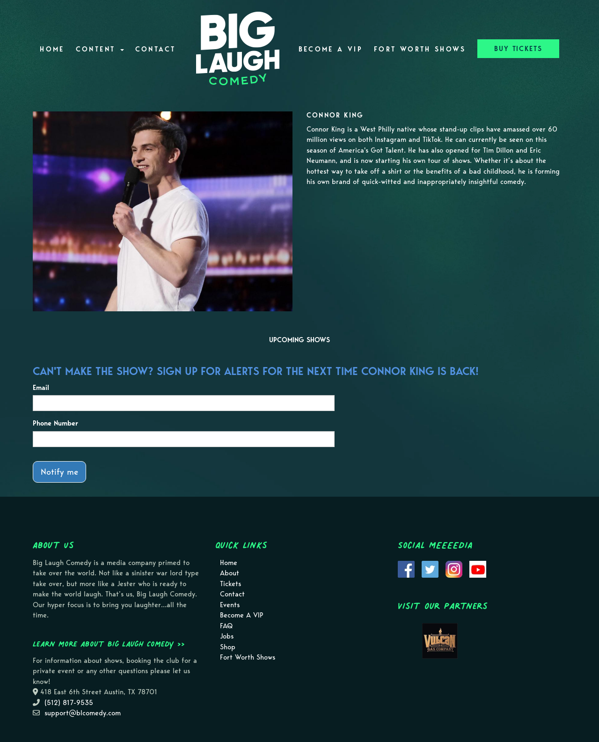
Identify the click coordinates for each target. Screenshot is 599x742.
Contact (155, 49)
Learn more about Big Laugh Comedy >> (109, 643)
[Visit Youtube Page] (477, 568)
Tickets (230, 584)
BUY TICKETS (518, 48)
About (229, 573)
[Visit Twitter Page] (430, 568)
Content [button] (100, 49)
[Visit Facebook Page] (406, 568)
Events (230, 605)
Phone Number (55, 423)
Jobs (227, 636)
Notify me (59, 472)
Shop (227, 647)
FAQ (226, 626)
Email (41, 387)
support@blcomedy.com (82, 713)
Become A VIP (331, 49)
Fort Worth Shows (420, 49)
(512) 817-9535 (68, 702)
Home (52, 49)
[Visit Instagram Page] (454, 568)
